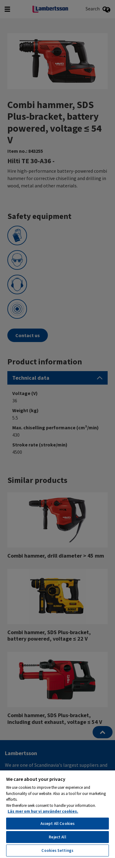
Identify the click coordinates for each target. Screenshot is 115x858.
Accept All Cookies (57, 823)
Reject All (57, 837)
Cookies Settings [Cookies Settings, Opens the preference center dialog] (57, 850)
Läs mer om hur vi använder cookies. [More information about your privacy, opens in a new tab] (43, 811)
